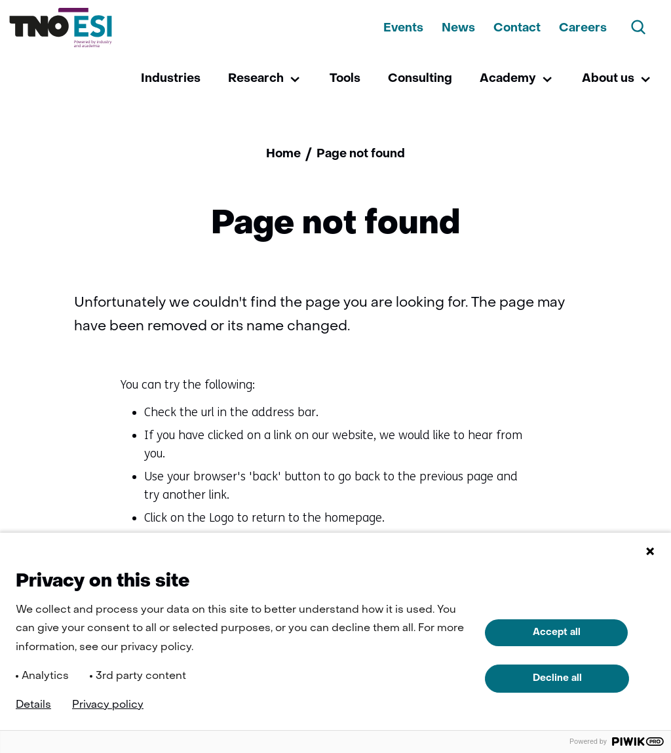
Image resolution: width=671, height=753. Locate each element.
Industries (171, 79)
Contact (517, 28)
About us (608, 79)
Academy (508, 79)
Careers (583, 28)
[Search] (639, 27)
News (458, 28)
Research (256, 79)
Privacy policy (108, 705)
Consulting (420, 79)
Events (403, 28)
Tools (345, 79)
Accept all (557, 632)
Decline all (557, 678)
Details (33, 705)
